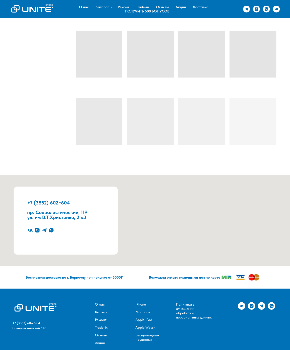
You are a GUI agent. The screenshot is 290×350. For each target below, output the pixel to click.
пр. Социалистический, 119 (57, 212)
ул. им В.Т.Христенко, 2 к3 (56, 217)
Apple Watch (145, 327)
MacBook (142, 312)
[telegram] (246, 9)
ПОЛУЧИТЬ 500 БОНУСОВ (147, 11)
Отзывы (162, 7)
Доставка (200, 7)
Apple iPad (143, 320)
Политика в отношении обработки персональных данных (194, 310)
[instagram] (256, 9)
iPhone (140, 304)
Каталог (103, 7)
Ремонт (123, 7)
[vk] (276, 9)
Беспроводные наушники (147, 337)
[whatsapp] (266, 9)
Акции (181, 7)
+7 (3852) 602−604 (48, 203)
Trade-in (142, 7)
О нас (84, 7)
